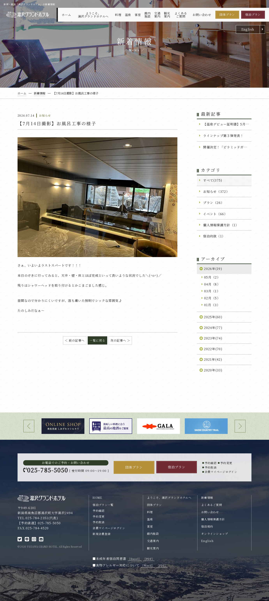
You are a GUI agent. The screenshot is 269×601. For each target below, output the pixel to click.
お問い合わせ (202, 15)
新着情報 (207, 498)
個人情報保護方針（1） (221, 225)
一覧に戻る (97, 340)
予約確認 (98, 511)
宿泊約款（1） (214, 236)
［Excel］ (134, 559)
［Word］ (148, 565)
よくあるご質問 (180, 14)
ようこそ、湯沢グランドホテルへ (93, 14)
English (247, 29)
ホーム (66, 15)
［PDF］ (148, 559)
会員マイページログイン (109, 528)
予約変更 (98, 516)
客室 (138, 15)
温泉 (128, 15)
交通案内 (157, 14)
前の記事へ (77, 340)
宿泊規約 (207, 526)
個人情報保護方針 (213, 519)
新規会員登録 (102, 534)
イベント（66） (215, 213)
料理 (118, 15)
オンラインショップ (214, 534)
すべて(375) (212, 180)
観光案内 (167, 14)
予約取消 (98, 522)
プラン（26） (213, 202)
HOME (97, 498)
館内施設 (147, 14)
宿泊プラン (253, 14)
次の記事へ (118, 340)
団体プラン (227, 14)
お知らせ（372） (216, 191)
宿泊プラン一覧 (103, 505)
